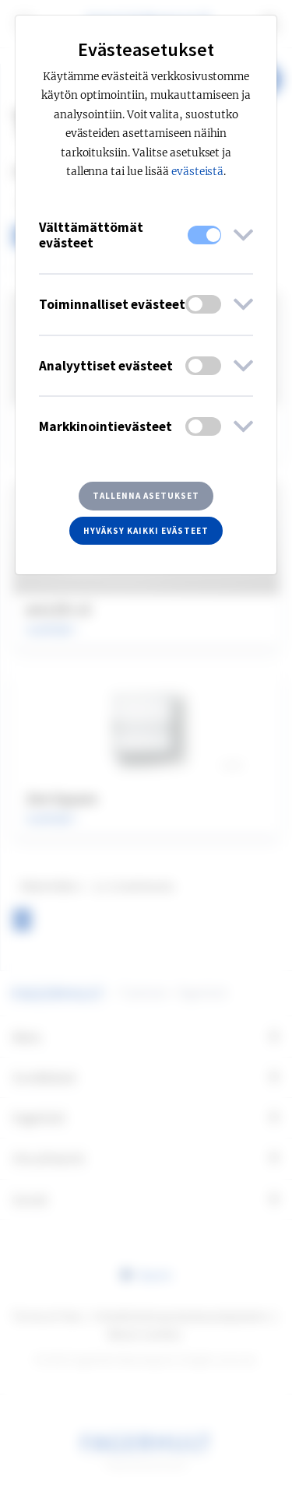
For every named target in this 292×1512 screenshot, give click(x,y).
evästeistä (197, 171)
